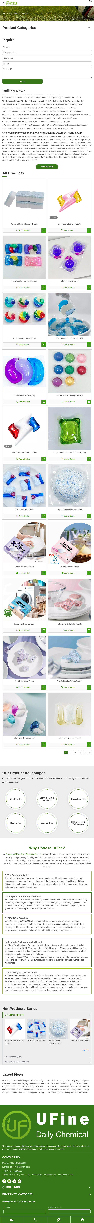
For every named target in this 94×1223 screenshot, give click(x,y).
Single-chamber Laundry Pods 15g (69, 395)
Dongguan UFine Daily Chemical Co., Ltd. (24, 854)
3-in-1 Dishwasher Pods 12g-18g (24, 452)
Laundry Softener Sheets (69, 567)
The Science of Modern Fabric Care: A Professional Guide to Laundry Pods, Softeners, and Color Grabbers (43, 112)
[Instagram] (19, 1181)
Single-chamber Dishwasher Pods (70, 510)
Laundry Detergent (13, 1057)
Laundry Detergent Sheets (24, 624)
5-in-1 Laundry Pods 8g (70, 281)
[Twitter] (14, 1181)
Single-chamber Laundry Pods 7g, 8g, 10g (70, 452)
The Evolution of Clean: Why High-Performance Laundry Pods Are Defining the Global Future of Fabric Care (43, 102)
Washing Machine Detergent (17, 1062)
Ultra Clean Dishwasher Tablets (70, 624)
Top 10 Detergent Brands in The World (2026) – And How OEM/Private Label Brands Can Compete (39, 109)
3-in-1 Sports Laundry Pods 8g (69, 224)
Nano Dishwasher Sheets (24, 567)
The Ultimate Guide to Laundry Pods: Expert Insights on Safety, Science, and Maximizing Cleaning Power (42, 105)
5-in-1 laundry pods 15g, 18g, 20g (24, 281)
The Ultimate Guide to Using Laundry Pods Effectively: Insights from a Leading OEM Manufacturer (39, 119)
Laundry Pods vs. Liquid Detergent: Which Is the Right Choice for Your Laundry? (32, 95)
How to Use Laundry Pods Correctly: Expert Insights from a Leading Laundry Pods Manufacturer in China (42, 98)
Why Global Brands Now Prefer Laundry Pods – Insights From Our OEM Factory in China (36, 122)
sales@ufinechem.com (20, 1167)
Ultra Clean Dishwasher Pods (70, 738)
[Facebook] (4, 1181)
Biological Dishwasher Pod (24, 738)
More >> (86, 1050)
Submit (22, 81)
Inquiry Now (47, 167)
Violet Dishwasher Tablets (24, 681)
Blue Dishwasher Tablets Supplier (69, 681)
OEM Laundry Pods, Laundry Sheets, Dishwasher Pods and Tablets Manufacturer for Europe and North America (44, 126)
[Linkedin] (9, 1181)
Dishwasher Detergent (14, 1015)
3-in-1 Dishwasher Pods (24, 510)
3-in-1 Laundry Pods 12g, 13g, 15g (69, 338)
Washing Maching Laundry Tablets (24, 224)
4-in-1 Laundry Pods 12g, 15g (24, 338)
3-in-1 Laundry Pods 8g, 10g (24, 395)
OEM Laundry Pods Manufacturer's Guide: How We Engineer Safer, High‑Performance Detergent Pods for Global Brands (47, 116)
